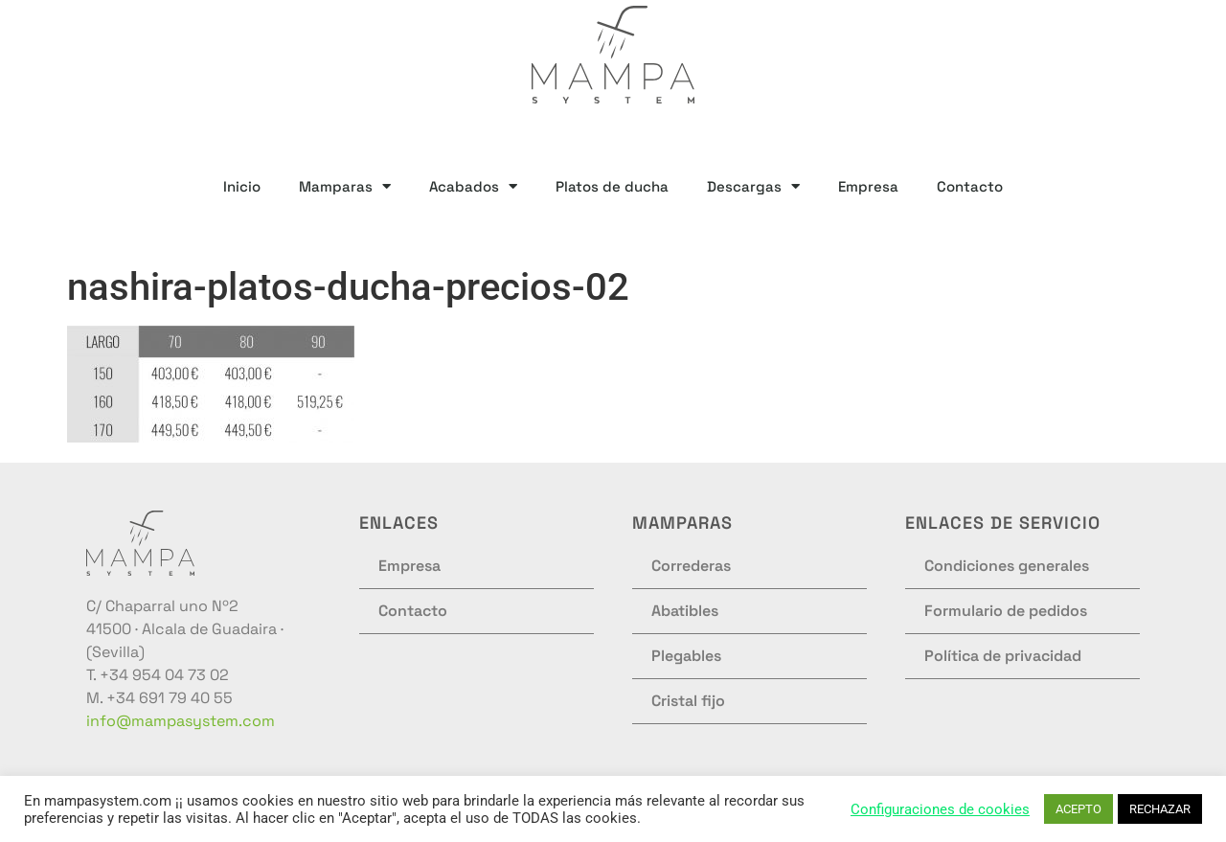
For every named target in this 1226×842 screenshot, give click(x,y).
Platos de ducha (612, 186)
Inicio (242, 186)
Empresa (868, 186)
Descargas (753, 186)
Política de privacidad (1002, 656)
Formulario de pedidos (1005, 611)
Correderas (691, 566)
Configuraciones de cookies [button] (940, 809)
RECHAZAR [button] (1160, 809)
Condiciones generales (1006, 566)
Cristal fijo (688, 701)
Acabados (473, 186)
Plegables (686, 656)
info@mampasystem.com (180, 721)
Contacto (970, 186)
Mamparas (345, 186)
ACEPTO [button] (1078, 809)
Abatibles (684, 611)
